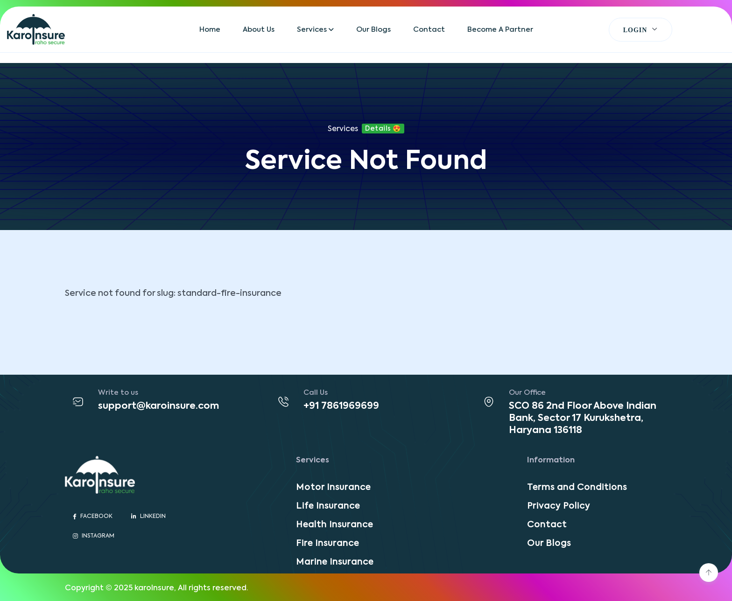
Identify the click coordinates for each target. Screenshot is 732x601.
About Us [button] (258, 29)
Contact (429, 29)
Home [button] (209, 29)
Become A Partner (500, 29)
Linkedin (148, 516)
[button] (641, 30)
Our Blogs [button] (373, 29)
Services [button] (312, 29)
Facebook (93, 516)
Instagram (93, 536)
